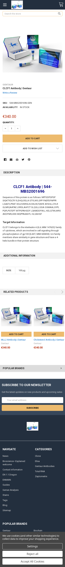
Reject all (32, 554)
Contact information (13, 469)
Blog (5, 505)
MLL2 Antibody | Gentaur (13, 339)
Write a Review (10, 92)
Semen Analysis (11, 490)
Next (62, 292)
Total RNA (40, 471)
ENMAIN (7, 480)
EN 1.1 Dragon (10, 474)
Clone (38, 456)
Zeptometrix (41, 476)
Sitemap (7, 510)
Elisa (37, 461)
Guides (6, 485)
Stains (6, 495)
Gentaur (6, 530)
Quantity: (9, 122)
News (5, 456)
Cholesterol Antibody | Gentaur (49, 339)
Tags (5, 500)
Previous (55, 292)
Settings (32, 546)
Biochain (38, 530)
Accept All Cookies (32, 561)
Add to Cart (16, 334)
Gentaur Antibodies (44, 466)
